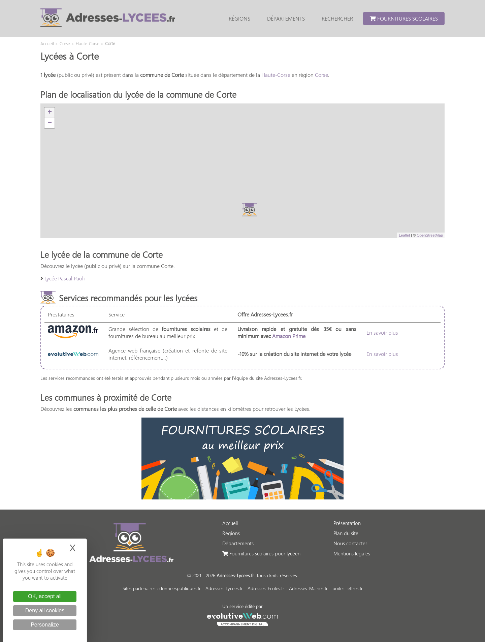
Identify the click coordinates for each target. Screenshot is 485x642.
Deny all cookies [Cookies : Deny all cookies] (45, 610)
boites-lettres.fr (347, 588)
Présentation (347, 523)
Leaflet (404, 235)
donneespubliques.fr (180, 588)
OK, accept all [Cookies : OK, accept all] (45, 596)
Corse (321, 74)
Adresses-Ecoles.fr (266, 588)
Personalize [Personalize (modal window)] (45, 625)
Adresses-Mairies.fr (308, 588)
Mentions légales (351, 553)
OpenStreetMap (430, 235)
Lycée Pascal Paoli (64, 278)
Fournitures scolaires (404, 18)
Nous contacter (350, 543)
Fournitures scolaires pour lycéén (261, 553)
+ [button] (49, 113)
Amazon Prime (288, 335)
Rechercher (337, 18)
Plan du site (345, 533)
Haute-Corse (275, 74)
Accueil (230, 523)
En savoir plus (382, 332)
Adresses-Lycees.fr (224, 588)
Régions (239, 18)
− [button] (49, 123)
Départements (286, 18)
